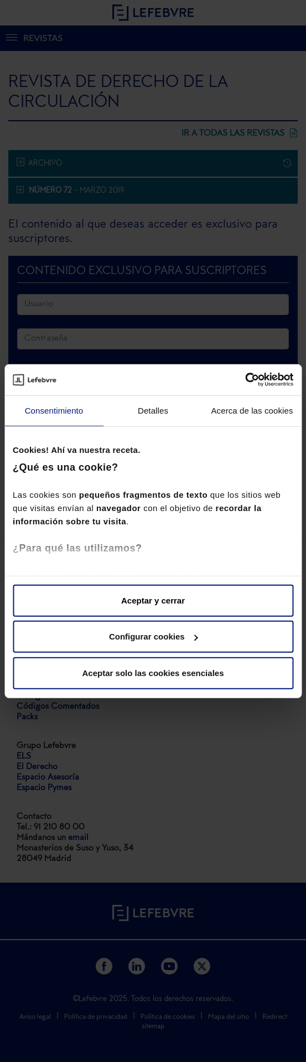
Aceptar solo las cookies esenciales (153, 672)
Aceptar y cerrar (153, 600)
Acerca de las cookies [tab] (252, 410)
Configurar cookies (153, 636)
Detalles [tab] (153, 410)
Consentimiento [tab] (54, 410)
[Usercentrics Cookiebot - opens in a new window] (244, 380)
